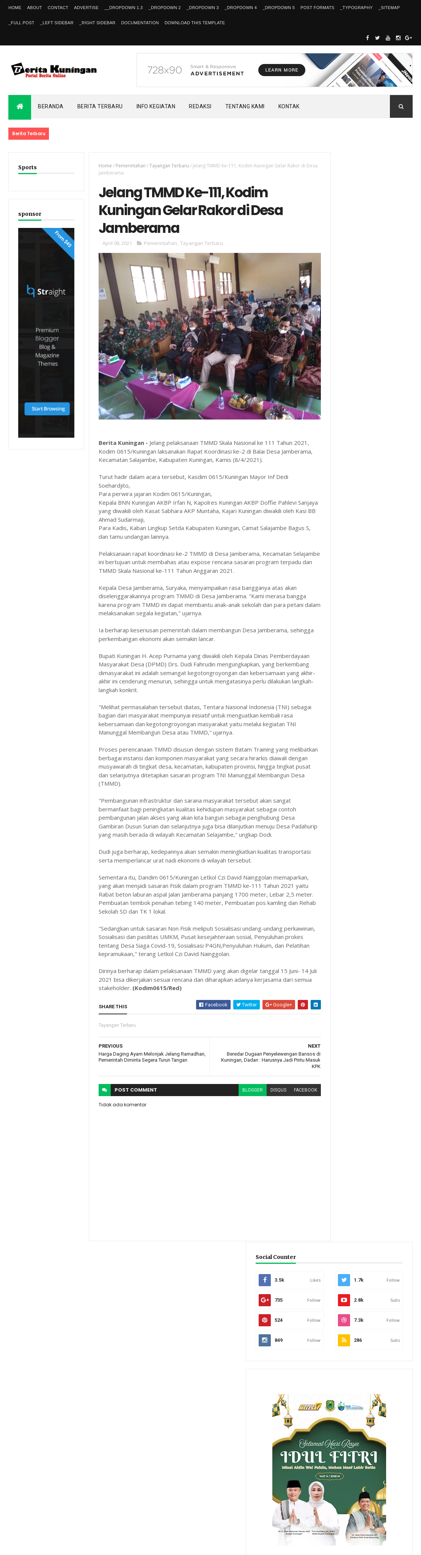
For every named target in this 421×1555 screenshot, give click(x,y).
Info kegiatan (156, 106)
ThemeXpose (47, 1544)
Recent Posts (338, 1311)
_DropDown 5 (278, 7)
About (34, 7)
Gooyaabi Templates (118, 1544)
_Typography (356, 7)
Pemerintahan (123, 165)
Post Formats (317, 7)
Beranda (51, 106)
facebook (282, 1085)
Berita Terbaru (100, 106)
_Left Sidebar (57, 22)
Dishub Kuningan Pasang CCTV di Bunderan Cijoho (379, 1192)
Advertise (86, 7)
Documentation (140, 22)
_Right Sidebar (97, 22)
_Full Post (21, 22)
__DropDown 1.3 (123, 7)
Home (14, 7)
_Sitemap (389, 7)
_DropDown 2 (165, 7)
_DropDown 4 (241, 7)
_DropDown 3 (203, 7)
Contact (58, 7)
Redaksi (200, 106)
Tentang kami (245, 106)
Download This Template (195, 22)
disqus (255, 1085)
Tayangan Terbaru (162, 165)
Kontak (289, 106)
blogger (229, 1085)
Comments (388, 1311)
